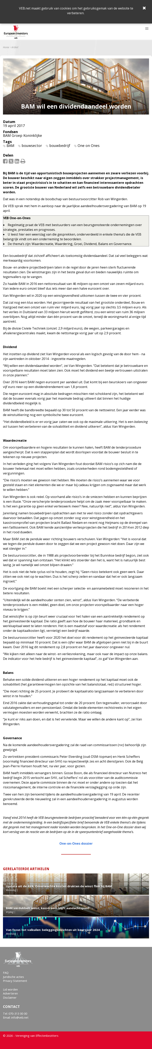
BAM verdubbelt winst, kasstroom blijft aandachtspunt (47, 908)
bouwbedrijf (59, 145)
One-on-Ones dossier (76, 843)
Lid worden (10, 989)
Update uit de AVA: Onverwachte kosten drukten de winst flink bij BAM (59, 886)
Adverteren (10, 993)
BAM (10, 145)
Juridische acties (13, 977)
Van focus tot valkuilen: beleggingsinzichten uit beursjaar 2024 (53, 930)
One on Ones (89, 145)
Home (6, 47)
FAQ (6, 973)
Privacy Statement (15, 981)
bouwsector (32, 145)
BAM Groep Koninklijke (22, 135)
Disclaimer (10, 997)
